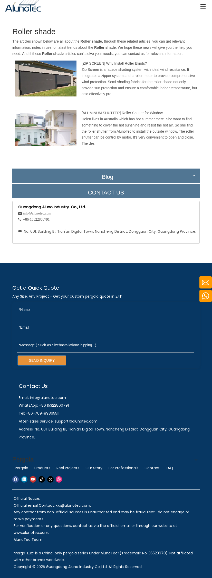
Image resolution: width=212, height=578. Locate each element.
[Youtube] (33, 479)
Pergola (21, 468)
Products (42, 468)
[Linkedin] (24, 479)
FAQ (169, 468)
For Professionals (123, 468)
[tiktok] (41, 479)
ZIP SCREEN (93, 63)
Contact (152, 468)
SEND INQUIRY (42, 360)
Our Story (93, 468)
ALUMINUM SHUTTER (101, 113)
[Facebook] (15, 479)
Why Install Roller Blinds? (126, 63)
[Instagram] (59, 479)
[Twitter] (50, 479)
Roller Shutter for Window (142, 113)
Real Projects (67, 468)
